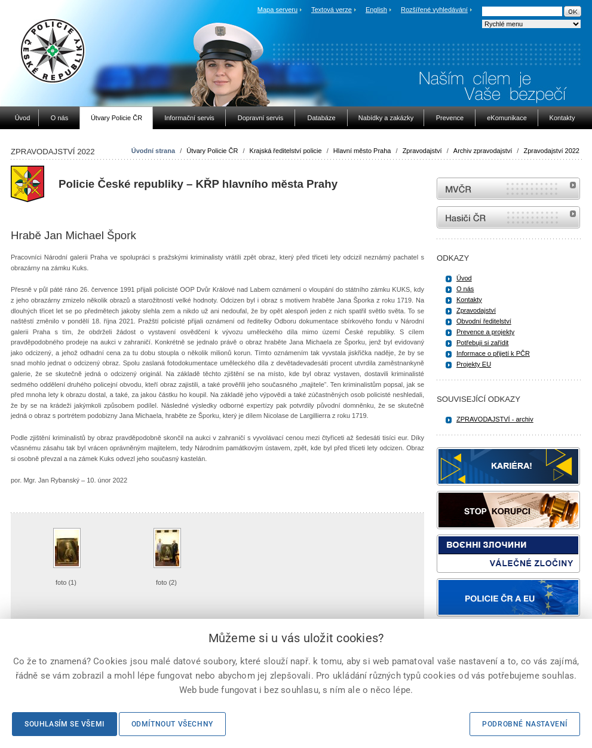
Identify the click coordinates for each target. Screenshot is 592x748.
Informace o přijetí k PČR (493, 353)
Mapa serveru (277, 9)
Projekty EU (473, 364)
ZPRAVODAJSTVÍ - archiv (494, 419)
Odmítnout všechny (172, 724)
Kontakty (469, 299)
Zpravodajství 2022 (551, 150)
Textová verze (331, 9)
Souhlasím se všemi (64, 724)
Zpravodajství (422, 150)
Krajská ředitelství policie (286, 150)
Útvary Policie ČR (212, 150)
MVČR (508, 189)
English (376, 9)
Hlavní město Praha (362, 150)
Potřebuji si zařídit (482, 342)
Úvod (464, 278)
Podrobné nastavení (525, 724)
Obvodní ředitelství (483, 321)
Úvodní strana (153, 150)
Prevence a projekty (485, 331)
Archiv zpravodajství (482, 150)
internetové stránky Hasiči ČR (508, 217)
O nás (465, 288)
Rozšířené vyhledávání (434, 9)
